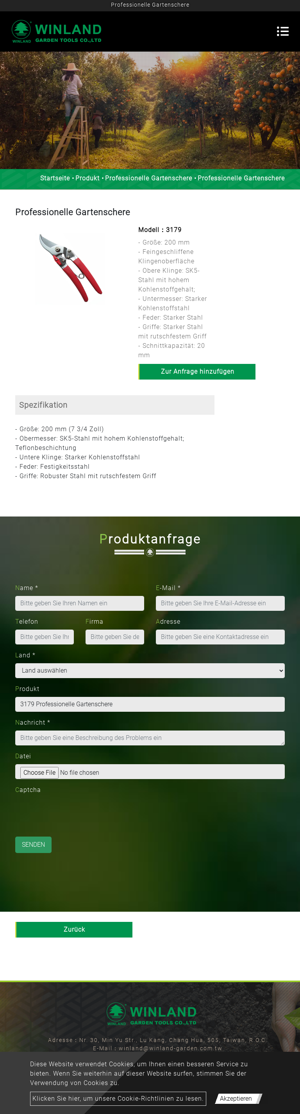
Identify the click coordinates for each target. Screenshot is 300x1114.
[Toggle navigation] (283, 31)
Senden (33, 844)
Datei (23, 756)
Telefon (26, 621)
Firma (95, 621)
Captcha (28, 790)
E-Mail (168, 588)
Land (25, 655)
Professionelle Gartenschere (148, 178)
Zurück (74, 929)
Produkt (87, 178)
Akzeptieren (236, 1098)
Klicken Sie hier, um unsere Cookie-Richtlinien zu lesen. (118, 1098)
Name (26, 588)
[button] (19, 275)
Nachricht (32, 722)
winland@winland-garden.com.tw (171, 1048)
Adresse (168, 621)
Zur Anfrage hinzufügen (197, 371)
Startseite (55, 178)
